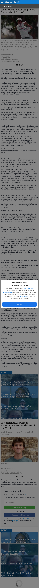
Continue (19, 304)
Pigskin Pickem (9, 6)
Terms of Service (28, 288)
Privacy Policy (7, 292)
